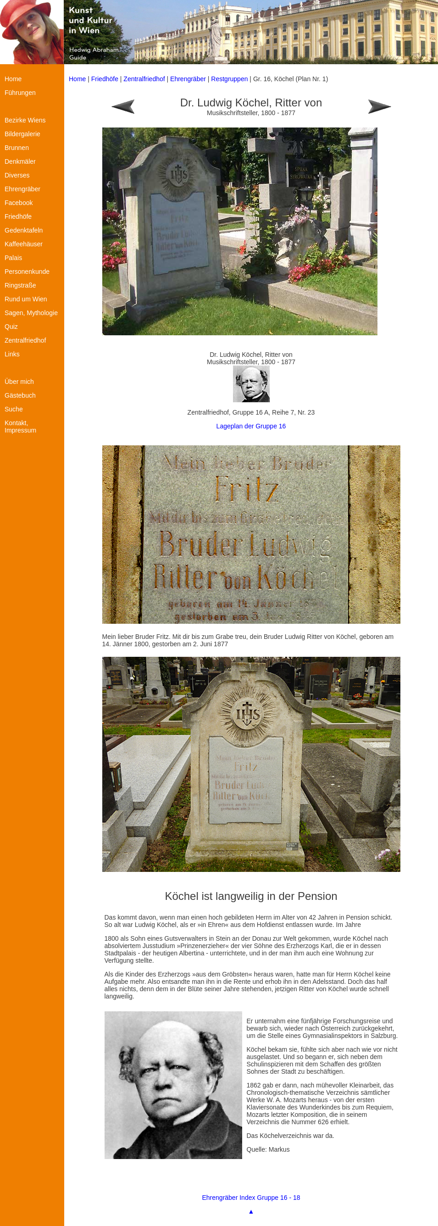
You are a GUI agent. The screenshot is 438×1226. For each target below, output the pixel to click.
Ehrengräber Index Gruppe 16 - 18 (251, 1197)
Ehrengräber (188, 79)
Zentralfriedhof (144, 79)
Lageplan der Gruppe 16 (251, 426)
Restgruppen (229, 79)
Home (77, 79)
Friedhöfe (104, 79)
